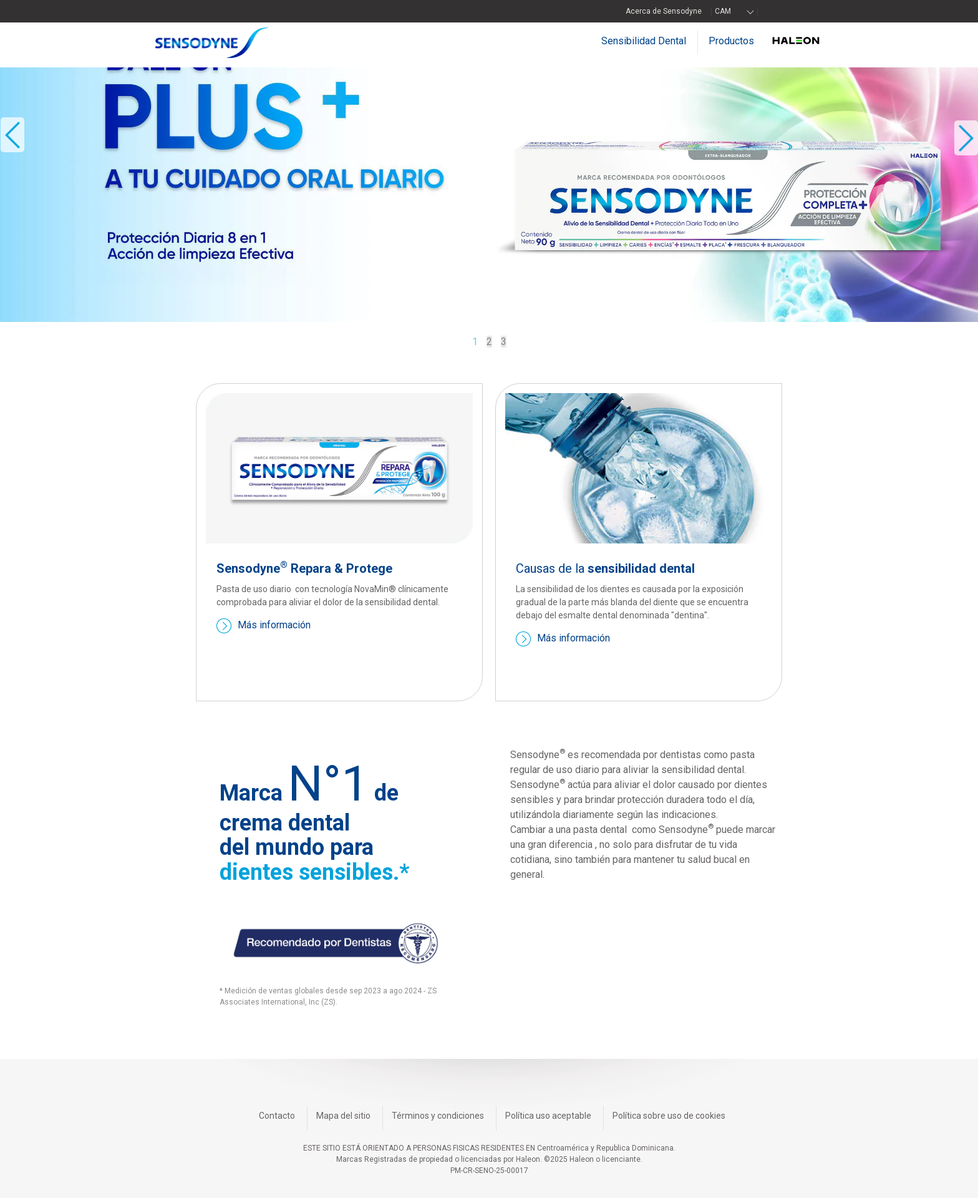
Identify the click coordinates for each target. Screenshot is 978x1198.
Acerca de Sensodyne (664, 11)
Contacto (277, 1116)
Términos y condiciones (438, 1116)
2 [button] (489, 342)
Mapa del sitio (343, 1116)
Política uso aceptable (548, 1116)
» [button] (966, 138)
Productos (731, 41)
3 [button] (503, 342)
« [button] (12, 135)
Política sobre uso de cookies (668, 1116)
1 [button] (475, 342)
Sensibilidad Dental (643, 41)
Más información (274, 625)
